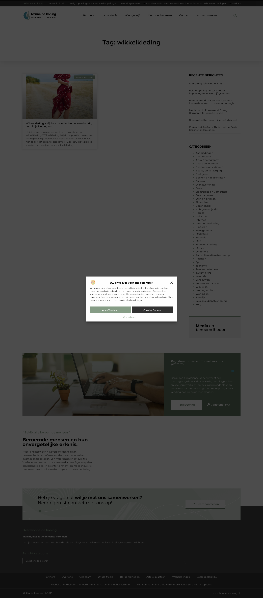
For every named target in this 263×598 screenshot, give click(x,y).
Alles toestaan (110, 310)
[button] (171, 282)
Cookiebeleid (129, 317)
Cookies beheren (152, 310)
